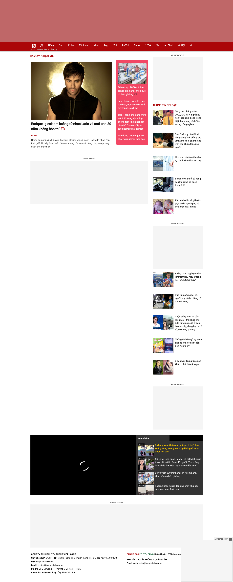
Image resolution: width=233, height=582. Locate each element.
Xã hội (181, 45)
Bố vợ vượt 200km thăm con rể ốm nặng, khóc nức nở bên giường (167, 475)
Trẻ (115, 45)
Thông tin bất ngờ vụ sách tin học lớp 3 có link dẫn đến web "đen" (188, 342)
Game (137, 45)
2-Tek (148, 45)
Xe (157, 45)
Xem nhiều (143, 438)
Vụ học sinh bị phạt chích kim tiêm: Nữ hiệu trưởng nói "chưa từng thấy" (188, 276)
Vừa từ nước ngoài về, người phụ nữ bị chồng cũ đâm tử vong (188, 298)
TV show (83, 45)
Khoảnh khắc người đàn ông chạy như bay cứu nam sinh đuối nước (168, 489)
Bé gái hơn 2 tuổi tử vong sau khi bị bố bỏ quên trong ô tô (188, 182)
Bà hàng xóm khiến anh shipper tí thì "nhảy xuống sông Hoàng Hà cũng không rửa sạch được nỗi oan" (169, 449)
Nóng (51, 45)
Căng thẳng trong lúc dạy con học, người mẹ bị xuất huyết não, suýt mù (132, 105)
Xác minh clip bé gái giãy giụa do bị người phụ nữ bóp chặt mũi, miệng (188, 203)
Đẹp (106, 45)
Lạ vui (125, 45)
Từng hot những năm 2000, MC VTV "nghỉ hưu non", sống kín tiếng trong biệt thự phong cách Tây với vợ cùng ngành (188, 118)
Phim (71, 45)
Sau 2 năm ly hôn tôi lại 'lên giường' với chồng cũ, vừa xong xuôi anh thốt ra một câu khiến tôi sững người (188, 141)
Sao (61, 45)
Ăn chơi (168, 45)
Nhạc (96, 45)
